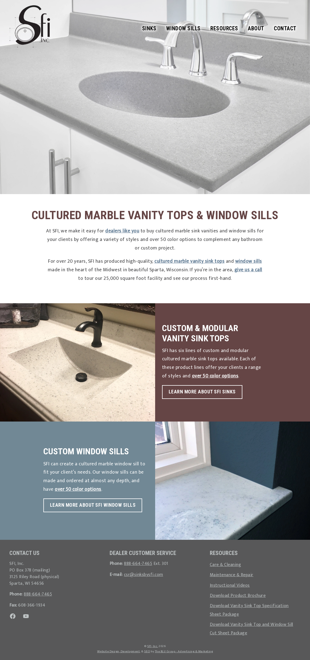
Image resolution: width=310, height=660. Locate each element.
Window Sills (183, 28)
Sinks (149, 28)
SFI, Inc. (152, 646)
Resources (224, 28)
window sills (248, 261)
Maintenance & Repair (231, 574)
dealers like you (122, 231)
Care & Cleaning (225, 564)
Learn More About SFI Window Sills (93, 505)
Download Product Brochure (238, 595)
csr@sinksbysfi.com (143, 574)
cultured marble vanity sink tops (189, 261)
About (256, 28)
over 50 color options (215, 376)
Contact (285, 28)
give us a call (248, 270)
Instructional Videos (230, 585)
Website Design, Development (118, 651)
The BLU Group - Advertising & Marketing (184, 651)
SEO (147, 651)
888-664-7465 (38, 594)
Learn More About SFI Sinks (202, 392)
